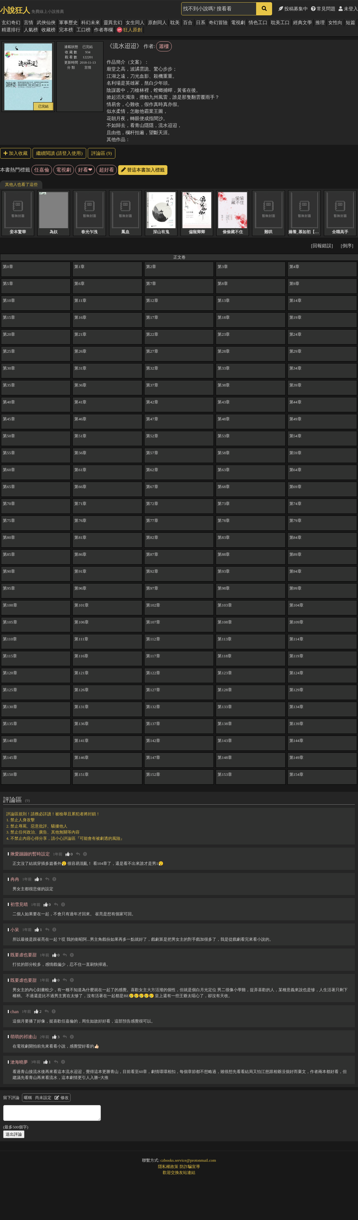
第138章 (225, 723)
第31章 (80, 368)
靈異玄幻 (112, 22)
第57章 (152, 452)
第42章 (152, 402)
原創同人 (157, 22)
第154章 (296, 774)
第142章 (153, 740)
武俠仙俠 (46, 22)
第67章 (152, 486)
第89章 (295, 554)
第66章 (80, 486)
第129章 (296, 689)
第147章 (153, 757)
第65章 (9, 486)
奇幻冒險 (218, 22)
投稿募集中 (293, 8)
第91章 (80, 571)
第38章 (224, 385)
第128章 (225, 689)
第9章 (294, 283)
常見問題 (323, 8)
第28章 (224, 351)
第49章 (295, 419)
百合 (187, 22)
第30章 (9, 368)
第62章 (152, 469)
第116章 (81, 656)
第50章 (9, 436)
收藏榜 (48, 29)
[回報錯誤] (322, 245)
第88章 (224, 554)
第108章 (225, 622)
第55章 (9, 452)
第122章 (153, 672)
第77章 (152, 520)
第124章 (296, 672)
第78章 (224, 520)
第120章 (10, 672)
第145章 (10, 757)
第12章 (152, 300)
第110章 (10, 639)
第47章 (152, 419)
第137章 (153, 723)
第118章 (225, 656)
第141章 (81, 740)
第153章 (225, 774)
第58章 (224, 452)
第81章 (80, 537)
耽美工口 (280, 22)
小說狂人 (15, 10)
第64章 (295, 469)
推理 (320, 22)
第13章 (224, 300)
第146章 (81, 757)
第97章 (152, 588)
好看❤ (85, 169)
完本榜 (66, 29)
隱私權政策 (168, 1166)
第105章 (10, 622)
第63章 (224, 469)
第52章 (152, 436)
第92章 (152, 571)
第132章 (153, 706)
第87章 (152, 554)
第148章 (225, 757)
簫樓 (164, 46)
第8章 (223, 283)
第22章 (152, 334)
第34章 (295, 368)
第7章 (151, 283)
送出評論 (14, 1134)
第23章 (224, 334)
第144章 (296, 740)
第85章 (9, 554)
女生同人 (135, 22)
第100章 (10, 605)
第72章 (152, 503)
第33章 (224, 368)
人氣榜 (31, 29)
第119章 (296, 656)
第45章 (9, 419)
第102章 (153, 605)
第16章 (80, 317)
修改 (61, 1097)
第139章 (296, 723)
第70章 (9, 503)
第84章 (295, 537)
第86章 (80, 554)
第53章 (224, 436)
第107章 (153, 622)
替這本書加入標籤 (143, 169)
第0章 (8, 266)
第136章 (81, 723)
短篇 (350, 22)
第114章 (296, 639)
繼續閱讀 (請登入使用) (59, 153)
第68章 (224, 486)
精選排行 (11, 29)
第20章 (9, 334)
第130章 (10, 706)
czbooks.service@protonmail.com (188, 1160)
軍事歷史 (68, 22)
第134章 (296, 706)
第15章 (9, 317)
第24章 (295, 334)
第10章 (9, 300)
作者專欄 (103, 29)
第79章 (295, 520)
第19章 (295, 317)
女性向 (335, 22)
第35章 (9, 385)
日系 (200, 22)
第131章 (81, 706)
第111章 (81, 639)
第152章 (153, 774)
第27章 (152, 351)
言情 (28, 22)
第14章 (295, 300)
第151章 (81, 774)
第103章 (225, 605)
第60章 (9, 469)
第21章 (80, 334)
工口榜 (83, 29)
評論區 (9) (101, 153)
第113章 (225, 639)
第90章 (9, 571)
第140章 (10, 740)
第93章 (224, 571)
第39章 (295, 385)
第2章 (151, 266)
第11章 (80, 300)
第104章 (296, 605)
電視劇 (238, 22)
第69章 (295, 486)
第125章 (10, 689)
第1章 (79, 266)
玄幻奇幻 (11, 22)
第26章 (80, 351)
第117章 (153, 656)
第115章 (10, 656)
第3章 (223, 266)
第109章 (296, 622)
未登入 (348, 8)
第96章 (80, 588)
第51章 (80, 436)
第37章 (152, 385)
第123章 (225, 672)
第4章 (294, 266)
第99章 (295, 588)
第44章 (295, 402)
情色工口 (258, 22)
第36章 (80, 385)
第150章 (10, 774)
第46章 (80, 419)
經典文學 (302, 22)
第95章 (9, 588)
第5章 (8, 283)
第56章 (80, 452)
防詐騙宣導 (190, 1166)
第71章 (80, 503)
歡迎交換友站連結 (179, 1172)
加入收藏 (15, 153)
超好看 (106, 169)
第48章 (224, 419)
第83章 (224, 537)
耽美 (175, 22)
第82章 (152, 537)
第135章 (10, 723)
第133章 (225, 706)
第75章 (9, 520)
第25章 (9, 351)
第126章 (81, 689)
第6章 (79, 283)
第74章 (295, 503)
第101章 (81, 605)
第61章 (80, 469)
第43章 (224, 402)
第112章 (153, 639)
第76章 (80, 520)
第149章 (296, 757)
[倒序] (347, 245)
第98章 (224, 588)
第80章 (9, 537)
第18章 (224, 317)
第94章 (295, 571)
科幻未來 (90, 22)
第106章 (81, 622)
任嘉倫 (41, 169)
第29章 (295, 351)
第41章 (80, 402)
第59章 (295, 452)
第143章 (225, 740)
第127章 (153, 689)
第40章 (9, 402)
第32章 (152, 368)
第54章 (295, 436)
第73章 (224, 503)
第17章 (152, 317)
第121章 (81, 672)
